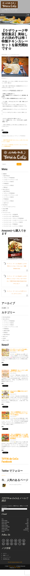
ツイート (4, 475)
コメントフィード (7, 557)
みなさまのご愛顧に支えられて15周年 (19, 391)
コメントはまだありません (13, 54)
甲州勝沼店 (6, 183)
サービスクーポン (7, 212)
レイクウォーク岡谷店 (9, 185)
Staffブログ (6, 202)
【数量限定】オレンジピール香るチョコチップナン (19, 371)
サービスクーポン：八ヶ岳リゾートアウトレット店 (15, 220)
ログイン (5, 553)
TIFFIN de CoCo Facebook (10, 460)
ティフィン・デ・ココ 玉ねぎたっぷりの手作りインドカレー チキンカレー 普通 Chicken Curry (17, 266)
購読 (3, 510)
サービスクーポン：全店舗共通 (11, 214)
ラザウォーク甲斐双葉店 (19, 135)
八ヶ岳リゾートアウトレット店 (11, 179)
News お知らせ (10, 135)
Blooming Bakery (6, 317)
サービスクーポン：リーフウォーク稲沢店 (13, 222)
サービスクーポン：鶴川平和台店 (11, 216)
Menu (2, 14)
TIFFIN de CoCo (12, 566)
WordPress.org (6, 559)
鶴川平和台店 (7, 175)
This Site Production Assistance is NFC (15, 562)
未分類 (4, 338)
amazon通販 (5, 208)
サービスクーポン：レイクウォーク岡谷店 (13, 226)
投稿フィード (6, 555)
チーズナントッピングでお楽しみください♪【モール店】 (19, 350)
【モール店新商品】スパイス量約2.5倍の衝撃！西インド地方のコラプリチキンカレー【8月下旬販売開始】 (19, 436)
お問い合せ (5, 210)
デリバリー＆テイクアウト (10, 206)
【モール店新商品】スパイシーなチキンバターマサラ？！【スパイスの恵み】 (19, 413)
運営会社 (6, 187)
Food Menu (5, 204)
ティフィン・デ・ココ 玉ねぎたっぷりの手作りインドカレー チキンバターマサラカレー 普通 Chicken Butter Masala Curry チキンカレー (17, 280)
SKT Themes (17, 567)
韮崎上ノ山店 (6, 340)
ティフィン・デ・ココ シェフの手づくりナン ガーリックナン (17, 292)
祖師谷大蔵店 (7, 330)
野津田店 (6, 332)
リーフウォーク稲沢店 (9, 181)
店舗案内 (5, 173)
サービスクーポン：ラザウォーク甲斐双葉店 (14, 218)
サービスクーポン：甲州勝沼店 (11, 224)
